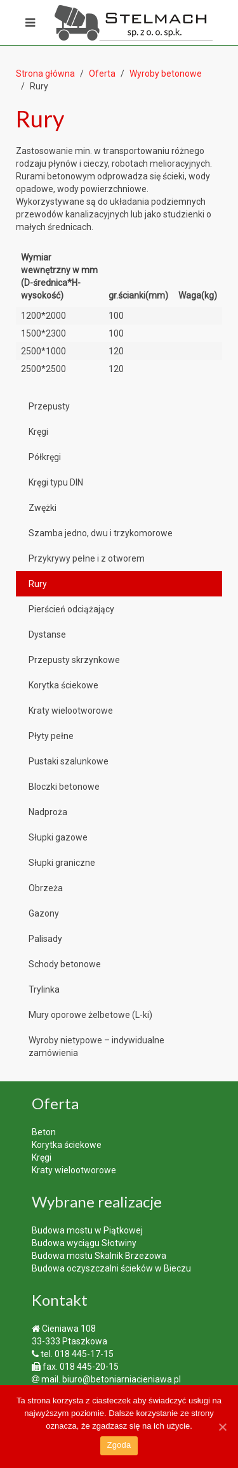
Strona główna (45, 73)
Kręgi (38, 432)
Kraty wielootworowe (71, 710)
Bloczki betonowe (64, 787)
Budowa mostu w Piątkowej (87, 1230)
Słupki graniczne (62, 863)
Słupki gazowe (58, 837)
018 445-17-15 (84, 1354)
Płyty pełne (51, 736)
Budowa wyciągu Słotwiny (84, 1243)
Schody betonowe (65, 964)
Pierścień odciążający (71, 609)
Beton (44, 1132)
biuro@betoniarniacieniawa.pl (121, 1379)
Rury (38, 584)
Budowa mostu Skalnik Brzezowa (99, 1256)
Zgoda (119, 1445)
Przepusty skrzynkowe (74, 660)
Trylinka (44, 989)
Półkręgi (45, 457)
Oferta (102, 73)
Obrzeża (46, 888)
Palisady (45, 939)
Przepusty (49, 406)
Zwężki (42, 508)
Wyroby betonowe (165, 73)
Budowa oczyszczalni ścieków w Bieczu (111, 1268)
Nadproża (48, 812)
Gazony (44, 913)
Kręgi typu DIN (56, 482)
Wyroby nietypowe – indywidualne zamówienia (96, 1046)
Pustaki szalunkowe (69, 761)
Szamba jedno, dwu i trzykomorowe (101, 533)
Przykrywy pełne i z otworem (87, 558)
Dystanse (47, 634)
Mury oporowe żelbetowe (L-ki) (90, 1015)
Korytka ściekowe (63, 685)
